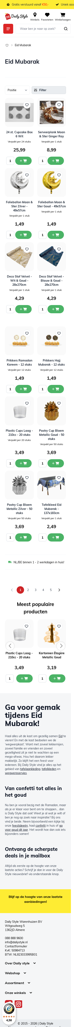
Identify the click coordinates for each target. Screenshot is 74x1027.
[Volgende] (59, 590)
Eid (60, 736)
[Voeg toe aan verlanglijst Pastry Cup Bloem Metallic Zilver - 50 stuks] (27, 477)
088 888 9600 (14, 938)
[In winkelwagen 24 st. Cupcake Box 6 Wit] (23, 161)
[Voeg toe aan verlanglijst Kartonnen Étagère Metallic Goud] (59, 626)
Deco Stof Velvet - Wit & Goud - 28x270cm (19, 281)
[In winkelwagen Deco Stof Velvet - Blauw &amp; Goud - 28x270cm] (55, 309)
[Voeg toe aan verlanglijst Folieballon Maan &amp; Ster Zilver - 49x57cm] (27, 175)
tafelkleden (49, 769)
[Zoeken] (65, 29)
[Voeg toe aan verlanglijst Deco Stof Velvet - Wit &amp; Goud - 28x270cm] (27, 249)
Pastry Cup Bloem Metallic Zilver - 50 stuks (19, 509)
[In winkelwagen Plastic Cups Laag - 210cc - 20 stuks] (23, 463)
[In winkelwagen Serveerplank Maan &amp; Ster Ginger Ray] (55, 161)
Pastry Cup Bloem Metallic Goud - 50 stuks (51, 435)
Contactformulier (16, 946)
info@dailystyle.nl (16, 942)
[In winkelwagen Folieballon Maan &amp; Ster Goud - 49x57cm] (55, 235)
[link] (12, 590)
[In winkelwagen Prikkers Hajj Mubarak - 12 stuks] (55, 389)
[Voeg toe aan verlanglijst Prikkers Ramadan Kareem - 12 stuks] (27, 333)
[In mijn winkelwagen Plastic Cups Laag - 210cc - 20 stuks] (24, 678)
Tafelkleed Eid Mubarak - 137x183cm (51, 509)
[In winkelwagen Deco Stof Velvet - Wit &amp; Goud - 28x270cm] (23, 309)
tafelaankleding (30, 769)
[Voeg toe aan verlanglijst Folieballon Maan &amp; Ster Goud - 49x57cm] (59, 175)
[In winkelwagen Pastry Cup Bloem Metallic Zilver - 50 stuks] (23, 537)
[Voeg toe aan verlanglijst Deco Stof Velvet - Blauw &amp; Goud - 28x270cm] (59, 249)
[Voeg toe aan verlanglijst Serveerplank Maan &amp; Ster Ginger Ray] (59, 105)
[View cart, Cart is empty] (63, 16)
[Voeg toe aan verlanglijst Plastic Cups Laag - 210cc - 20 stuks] (27, 403)
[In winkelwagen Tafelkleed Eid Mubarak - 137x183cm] (55, 537)
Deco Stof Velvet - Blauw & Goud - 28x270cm (51, 281)
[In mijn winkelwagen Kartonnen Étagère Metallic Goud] (57, 678)
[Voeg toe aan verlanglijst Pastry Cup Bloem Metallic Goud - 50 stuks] (59, 403)
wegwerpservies (16, 773)
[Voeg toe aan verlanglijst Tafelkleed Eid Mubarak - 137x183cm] (59, 477)
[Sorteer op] (17, 90)
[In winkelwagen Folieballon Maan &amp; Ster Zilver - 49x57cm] (23, 235)
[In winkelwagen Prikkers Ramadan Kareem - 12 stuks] (23, 389)
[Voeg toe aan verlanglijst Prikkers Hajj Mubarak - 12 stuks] (59, 333)
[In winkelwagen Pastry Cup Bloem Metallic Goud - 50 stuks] (55, 463)
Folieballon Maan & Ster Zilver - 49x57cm (19, 206)
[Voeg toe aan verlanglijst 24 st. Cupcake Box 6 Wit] (27, 105)
